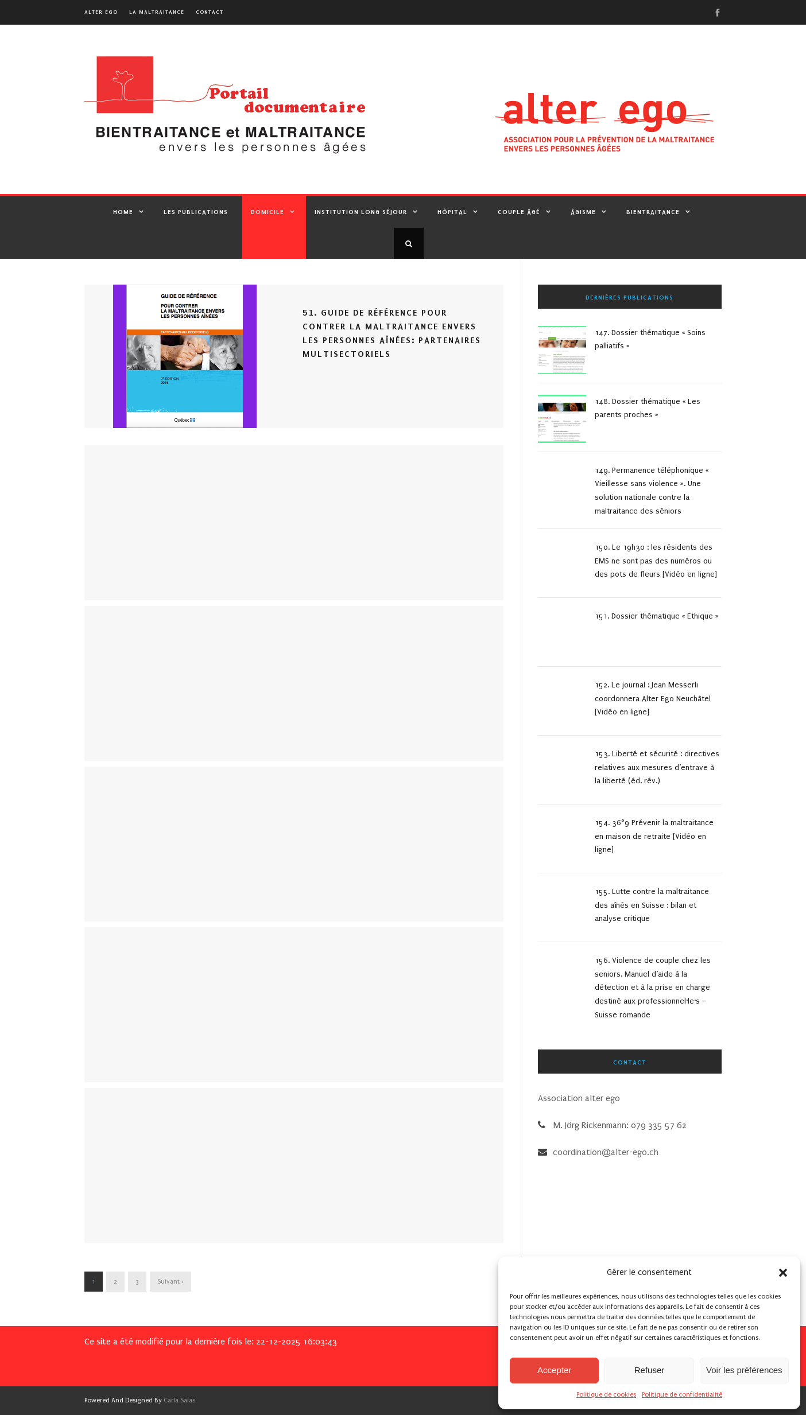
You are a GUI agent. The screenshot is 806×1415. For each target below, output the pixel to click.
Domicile (267, 212)
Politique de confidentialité (682, 1394)
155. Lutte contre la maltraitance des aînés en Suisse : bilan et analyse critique (652, 905)
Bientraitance (653, 212)
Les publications (196, 212)
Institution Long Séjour (361, 212)
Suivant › (170, 1281)
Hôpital (452, 212)
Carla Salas (179, 1400)
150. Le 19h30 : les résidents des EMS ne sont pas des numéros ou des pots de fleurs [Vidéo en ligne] (656, 561)
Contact (209, 12)
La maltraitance (156, 12)
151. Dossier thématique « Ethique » (657, 616)
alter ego (101, 12)
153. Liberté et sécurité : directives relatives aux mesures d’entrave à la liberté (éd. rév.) (657, 767)
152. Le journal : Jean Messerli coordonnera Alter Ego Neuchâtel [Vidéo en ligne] (653, 699)
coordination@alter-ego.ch (605, 1152)
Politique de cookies (606, 1394)
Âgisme (583, 212)
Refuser (649, 1370)
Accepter (554, 1370)
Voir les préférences (744, 1370)
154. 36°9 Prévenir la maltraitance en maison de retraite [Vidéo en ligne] (654, 836)
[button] (783, 1272)
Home (123, 212)
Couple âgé (519, 212)
